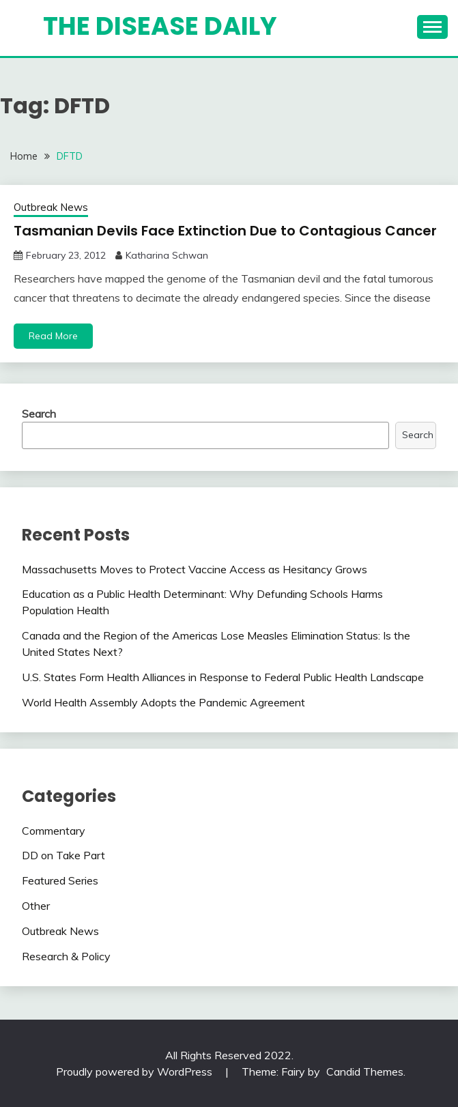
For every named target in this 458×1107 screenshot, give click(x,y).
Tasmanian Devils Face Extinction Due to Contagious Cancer (225, 230)
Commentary (53, 830)
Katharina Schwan (167, 255)
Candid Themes (364, 1071)
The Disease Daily (160, 26)
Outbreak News (51, 207)
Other (36, 905)
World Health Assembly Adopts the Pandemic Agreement (163, 702)
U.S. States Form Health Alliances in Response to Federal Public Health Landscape (223, 677)
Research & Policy (66, 956)
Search (39, 413)
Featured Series (60, 880)
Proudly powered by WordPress (135, 1071)
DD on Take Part (63, 855)
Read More (53, 336)
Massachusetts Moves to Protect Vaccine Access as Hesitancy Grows (194, 569)
